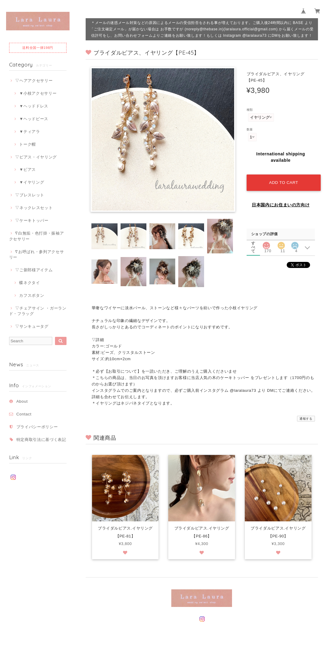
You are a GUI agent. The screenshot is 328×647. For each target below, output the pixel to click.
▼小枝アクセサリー (37, 93)
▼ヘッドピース (33, 119)
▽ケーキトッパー (31, 220)
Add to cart (283, 181)
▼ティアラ (29, 131)
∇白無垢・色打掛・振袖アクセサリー (36, 236)
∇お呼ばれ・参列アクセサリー (36, 254)
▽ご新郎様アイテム (34, 270)
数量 (250, 129)
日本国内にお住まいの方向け (281, 203)
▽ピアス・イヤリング (36, 157)
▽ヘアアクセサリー (34, 80)
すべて (253, 241)
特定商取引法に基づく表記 (41, 439)
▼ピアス (27, 169)
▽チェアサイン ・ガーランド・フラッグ (38, 311)
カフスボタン (31, 295)
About (22, 401)
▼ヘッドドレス (33, 106)
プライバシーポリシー (37, 427)
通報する (306, 418)
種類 (250, 109)
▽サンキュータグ (31, 326)
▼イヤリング (31, 182)
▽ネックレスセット (34, 207)
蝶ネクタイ (29, 282)
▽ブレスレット (29, 195)
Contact (24, 414)
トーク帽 (27, 144)
